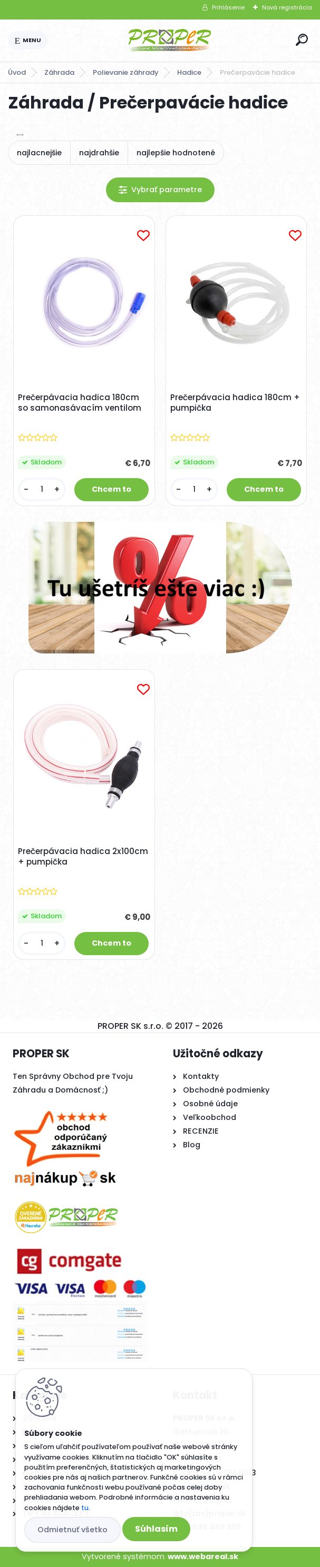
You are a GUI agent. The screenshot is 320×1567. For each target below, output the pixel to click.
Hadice (189, 72)
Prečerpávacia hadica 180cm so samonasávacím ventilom (79, 402)
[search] (302, 39)
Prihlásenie (228, 7)
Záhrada (59, 72)
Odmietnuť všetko (72, 1529)
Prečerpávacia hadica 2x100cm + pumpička (83, 856)
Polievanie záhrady (126, 72)
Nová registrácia (287, 7)
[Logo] (170, 40)
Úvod (17, 72)
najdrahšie (99, 152)
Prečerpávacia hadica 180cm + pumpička (235, 402)
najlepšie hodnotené (176, 152)
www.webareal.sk (203, 1556)
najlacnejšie (39, 152)
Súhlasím (156, 1529)
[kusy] (42, 489)
